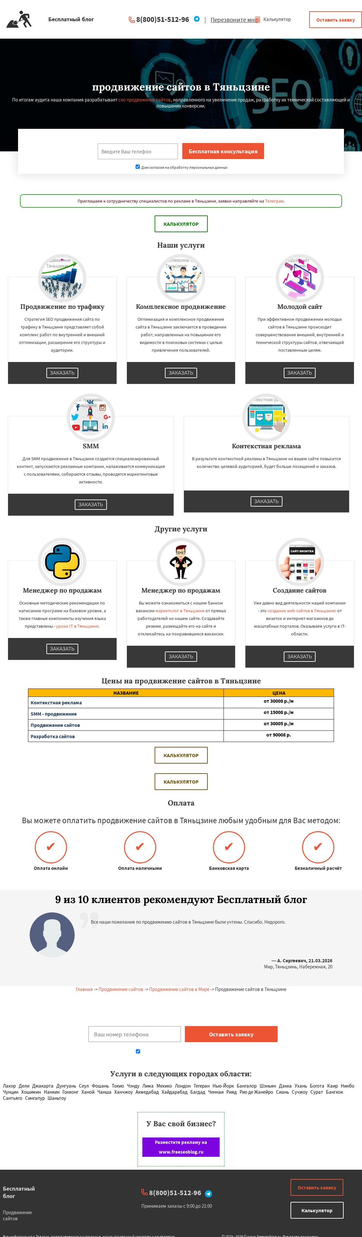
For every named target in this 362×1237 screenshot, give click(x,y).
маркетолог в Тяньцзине (180, 611)
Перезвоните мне (234, 20)
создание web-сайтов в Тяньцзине (301, 611)
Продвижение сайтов (121, 989)
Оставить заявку (335, 19)
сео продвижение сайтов (145, 100)
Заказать (62, 373)
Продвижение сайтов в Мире (179, 989)
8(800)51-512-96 (162, 19)
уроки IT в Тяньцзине (77, 626)
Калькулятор (272, 19)
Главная (84, 989)
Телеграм (274, 201)
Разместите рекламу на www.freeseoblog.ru (181, 1147)
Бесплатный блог (19, 1192)
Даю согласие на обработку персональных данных (181, 167)
